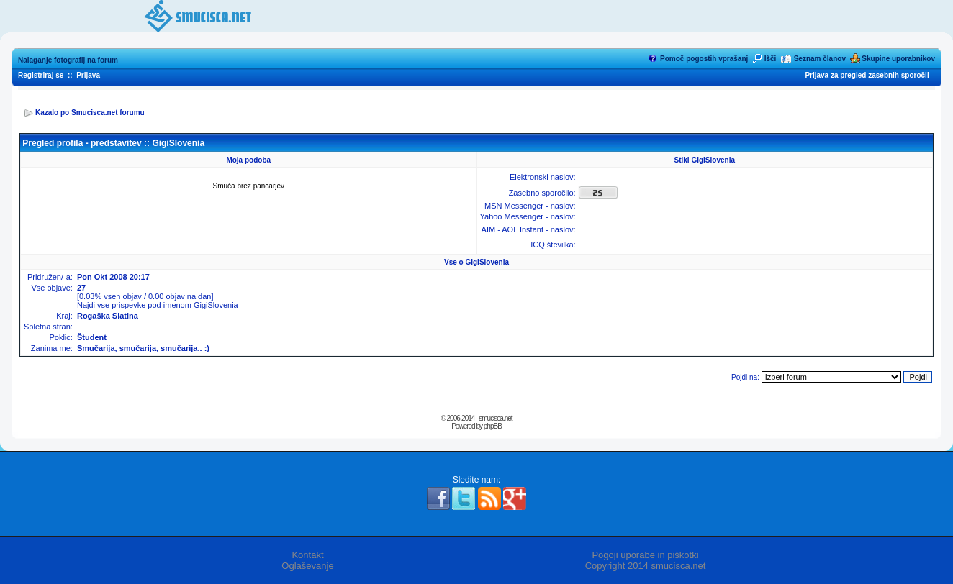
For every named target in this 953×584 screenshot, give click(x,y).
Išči (770, 59)
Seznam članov (820, 59)
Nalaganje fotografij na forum (68, 60)
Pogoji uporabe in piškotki (645, 554)
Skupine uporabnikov (898, 59)
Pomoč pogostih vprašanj (704, 59)
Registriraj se (40, 75)
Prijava (88, 75)
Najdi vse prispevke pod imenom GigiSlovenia (157, 305)
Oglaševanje (307, 565)
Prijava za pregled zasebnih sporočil (867, 75)
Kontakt (307, 554)
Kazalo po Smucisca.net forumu (90, 113)
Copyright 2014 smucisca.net (645, 565)
